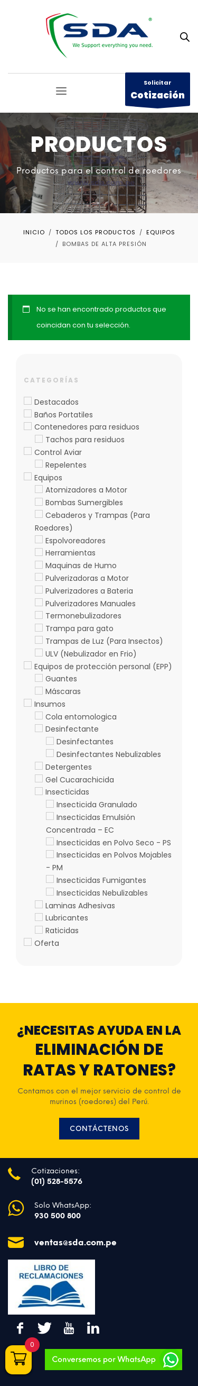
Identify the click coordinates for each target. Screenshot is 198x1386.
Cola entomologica (81, 717)
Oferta (46, 943)
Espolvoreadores (75, 540)
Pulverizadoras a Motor (87, 578)
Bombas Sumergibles (84, 502)
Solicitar (157, 92)
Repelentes (66, 465)
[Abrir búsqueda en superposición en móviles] (185, 37)
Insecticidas (67, 792)
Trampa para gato (79, 628)
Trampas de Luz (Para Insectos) (104, 641)
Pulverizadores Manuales (90, 603)
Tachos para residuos (85, 439)
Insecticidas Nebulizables (102, 893)
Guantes (61, 678)
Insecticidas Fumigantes (101, 880)
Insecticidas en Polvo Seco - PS (113, 842)
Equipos (48, 477)
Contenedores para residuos (86, 427)
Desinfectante (72, 729)
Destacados (56, 402)
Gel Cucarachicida (79, 779)
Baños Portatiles (63, 414)
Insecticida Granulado (96, 804)
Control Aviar (58, 452)
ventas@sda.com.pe (75, 1242)
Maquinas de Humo (81, 565)
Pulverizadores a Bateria (89, 591)
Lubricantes (66, 918)
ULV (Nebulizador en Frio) (91, 654)
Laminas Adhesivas (80, 905)
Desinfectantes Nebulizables (108, 754)
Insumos (49, 704)
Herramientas (70, 553)
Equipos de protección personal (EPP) (103, 666)
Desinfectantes (85, 741)
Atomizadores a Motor (86, 490)
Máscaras (63, 691)
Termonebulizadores (83, 615)
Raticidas (62, 930)
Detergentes (68, 767)
